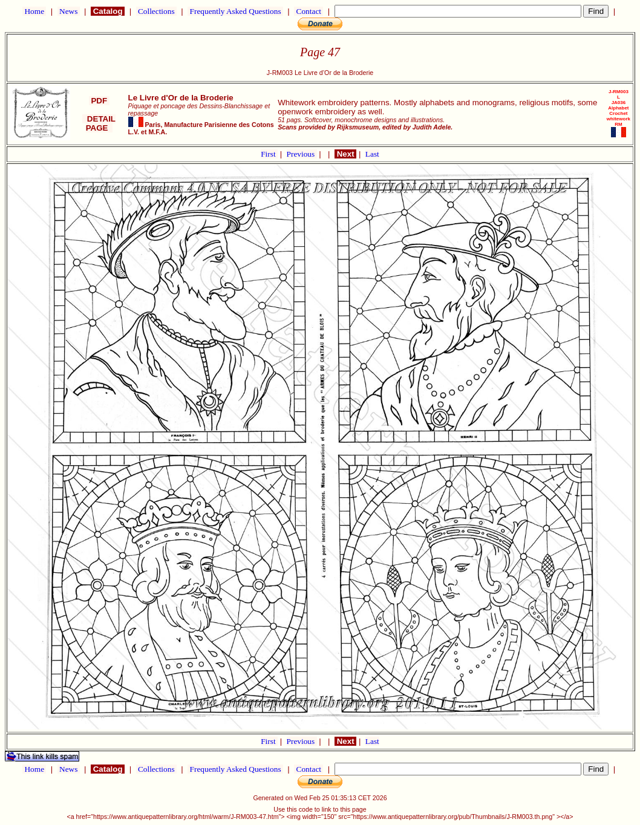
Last (372, 153)
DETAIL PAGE (99, 123)
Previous (302, 153)
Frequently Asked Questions (235, 11)
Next (345, 153)
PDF (99, 100)
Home (34, 11)
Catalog (108, 11)
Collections (156, 11)
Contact (308, 11)
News (68, 11)
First (269, 153)
